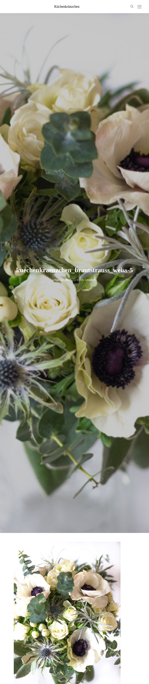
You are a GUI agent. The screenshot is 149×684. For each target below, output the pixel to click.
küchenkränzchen (67, 7)
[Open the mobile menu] (139, 6)
